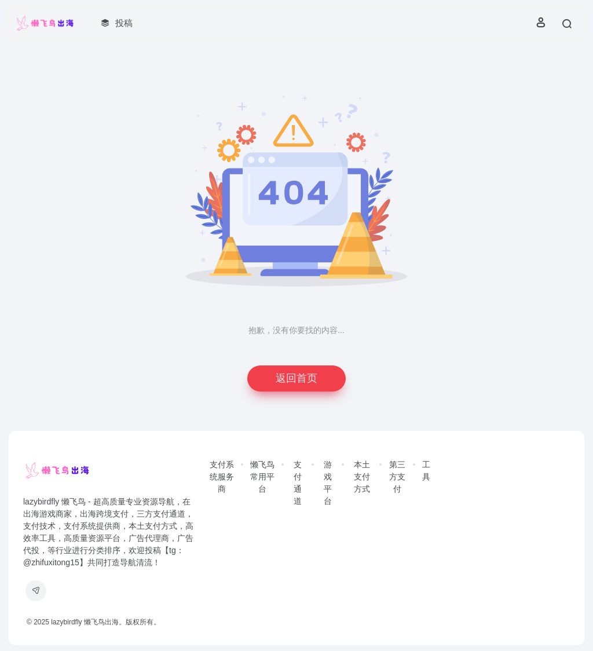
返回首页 (296, 378)
